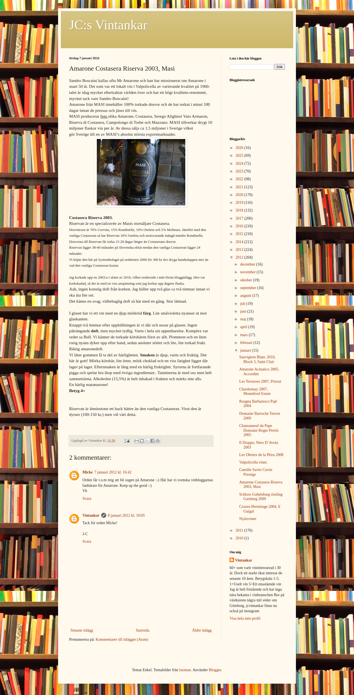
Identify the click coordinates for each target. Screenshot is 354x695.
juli (243, 304)
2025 (240, 155)
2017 (240, 218)
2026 (240, 148)
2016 (240, 226)
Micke (87, 472)
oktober (246, 280)
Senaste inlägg (82, 630)
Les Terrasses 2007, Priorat (260, 381)
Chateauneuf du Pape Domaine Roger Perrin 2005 (258, 430)
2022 (240, 179)
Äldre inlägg (202, 630)
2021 (240, 187)
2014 (240, 242)
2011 (240, 530)
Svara (86, 498)
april (244, 327)
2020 (240, 195)
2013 (240, 250)
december (248, 264)
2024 (240, 163)
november (248, 272)
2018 (240, 210)
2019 (240, 202)
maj (243, 319)
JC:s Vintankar (108, 24)
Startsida (142, 630)
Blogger (215, 670)
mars (244, 335)
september (248, 288)
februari (246, 343)
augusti (246, 296)
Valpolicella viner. (253, 462)
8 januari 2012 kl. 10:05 (126, 515)
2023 (240, 171)
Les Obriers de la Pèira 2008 (261, 455)
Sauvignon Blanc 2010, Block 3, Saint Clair (257, 359)
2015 (240, 234)
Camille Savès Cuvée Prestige (255, 472)
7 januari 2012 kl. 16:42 (112, 472)
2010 (240, 538)
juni (243, 311)
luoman (185, 670)
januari (246, 350)
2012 (240, 257)
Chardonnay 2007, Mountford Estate (254, 391)
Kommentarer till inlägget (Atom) (122, 639)
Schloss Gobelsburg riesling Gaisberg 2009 (261, 496)
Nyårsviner (247, 519)
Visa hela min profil (245, 618)
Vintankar (91, 515)
